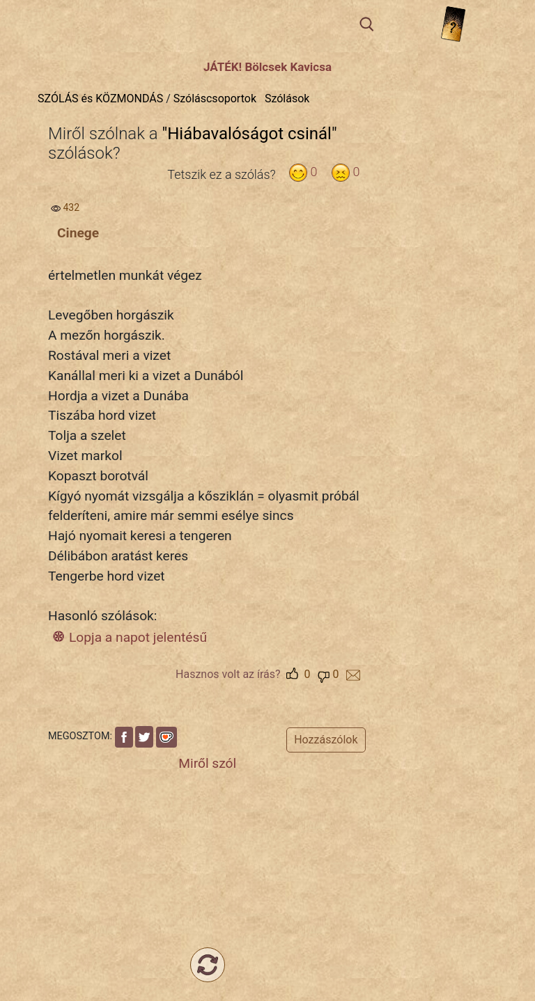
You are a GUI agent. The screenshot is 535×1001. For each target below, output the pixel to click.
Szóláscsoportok (214, 98)
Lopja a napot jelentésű (138, 637)
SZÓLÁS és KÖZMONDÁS (100, 98)
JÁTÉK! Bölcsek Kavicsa (267, 67)
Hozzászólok (325, 739)
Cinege (78, 233)
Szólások (287, 98)
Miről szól (207, 763)
